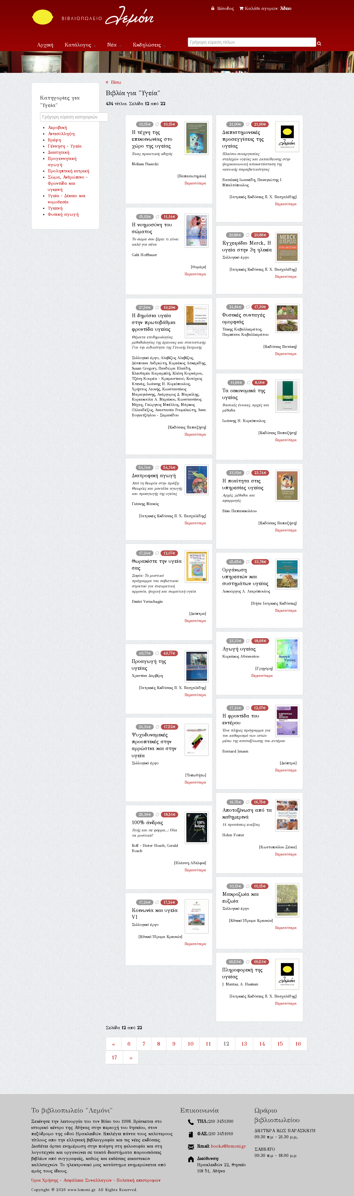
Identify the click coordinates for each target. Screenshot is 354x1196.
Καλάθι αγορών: (265, 8)
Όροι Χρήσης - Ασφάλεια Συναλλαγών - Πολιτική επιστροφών (96, 1180)
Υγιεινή (55, 208)
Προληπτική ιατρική (68, 171)
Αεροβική (57, 127)
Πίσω (113, 82)
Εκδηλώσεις (149, 45)
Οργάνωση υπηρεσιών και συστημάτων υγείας (245, 577)
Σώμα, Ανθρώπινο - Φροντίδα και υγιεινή (68, 183)
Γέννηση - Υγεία (65, 146)
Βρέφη (54, 140)
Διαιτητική (58, 152)
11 (208, 1043)
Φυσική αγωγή (63, 214)
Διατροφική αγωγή (154, 475)
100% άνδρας (147, 822)
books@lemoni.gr (228, 1146)
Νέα (114, 45)
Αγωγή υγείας (239, 649)
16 (298, 1043)
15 (280, 1043)
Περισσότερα (195, 183)
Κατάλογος (80, 45)
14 (262, 1043)
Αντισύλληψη (61, 133)
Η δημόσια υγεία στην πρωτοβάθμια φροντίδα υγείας (153, 322)
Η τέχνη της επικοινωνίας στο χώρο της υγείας (152, 139)
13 (244, 1043)
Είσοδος (223, 8)
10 (190, 1043)
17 (114, 1057)
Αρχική (45, 45)
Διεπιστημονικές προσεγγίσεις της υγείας (243, 139)
